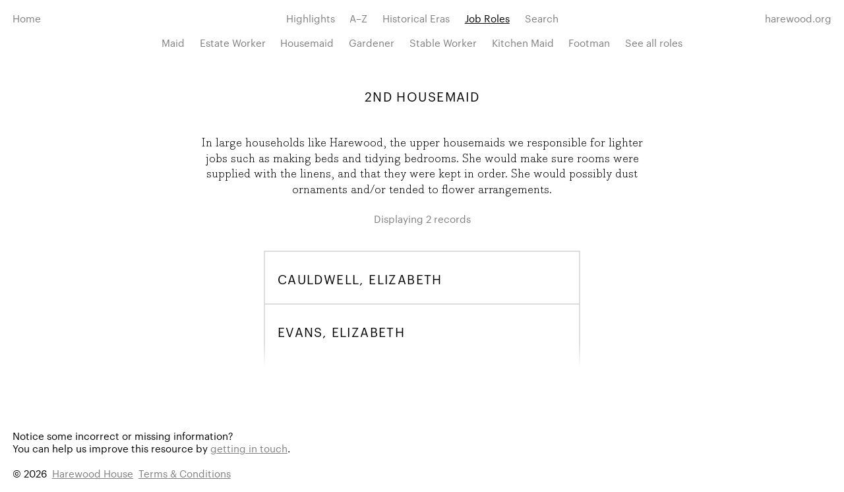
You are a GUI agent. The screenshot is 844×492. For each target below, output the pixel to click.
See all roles (653, 42)
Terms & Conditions (184, 473)
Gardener (371, 42)
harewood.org (798, 18)
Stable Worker (443, 42)
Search (541, 18)
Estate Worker (233, 42)
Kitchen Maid (523, 42)
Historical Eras (416, 18)
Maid (173, 42)
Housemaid (307, 42)
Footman (589, 42)
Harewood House (92, 473)
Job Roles (487, 18)
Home (27, 18)
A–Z (358, 18)
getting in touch (248, 448)
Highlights (310, 18)
